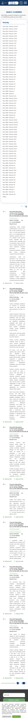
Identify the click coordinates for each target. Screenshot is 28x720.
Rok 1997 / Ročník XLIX (9, 96)
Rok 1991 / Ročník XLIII (9, 110)
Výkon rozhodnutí (14, 434)
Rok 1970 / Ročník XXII (9, 160)
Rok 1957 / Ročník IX (9, 192)
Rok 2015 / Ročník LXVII (10, 53)
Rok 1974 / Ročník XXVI (9, 151)
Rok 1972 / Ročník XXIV (9, 156)
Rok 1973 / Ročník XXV (9, 153)
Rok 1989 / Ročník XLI (9, 115)
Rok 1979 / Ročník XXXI (9, 139)
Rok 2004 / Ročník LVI (9, 79)
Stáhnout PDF (7, 283)
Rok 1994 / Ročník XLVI (9, 103)
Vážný (4, 196)
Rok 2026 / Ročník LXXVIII (10, 26)
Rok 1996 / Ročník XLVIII (10, 98)
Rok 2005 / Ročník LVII (9, 77)
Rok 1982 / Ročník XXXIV (10, 132)
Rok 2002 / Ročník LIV (9, 84)
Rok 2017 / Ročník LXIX (9, 48)
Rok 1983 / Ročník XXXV (10, 129)
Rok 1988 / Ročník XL (9, 117)
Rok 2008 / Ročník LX (9, 69)
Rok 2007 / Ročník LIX (9, 72)
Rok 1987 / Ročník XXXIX (10, 120)
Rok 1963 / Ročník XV (9, 177)
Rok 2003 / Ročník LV (9, 81)
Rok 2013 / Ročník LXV (9, 57)
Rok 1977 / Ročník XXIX (9, 144)
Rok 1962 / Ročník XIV (9, 180)
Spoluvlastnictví (13, 573)
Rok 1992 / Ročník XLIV (9, 108)
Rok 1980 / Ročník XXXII (10, 136)
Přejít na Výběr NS (13, 2)
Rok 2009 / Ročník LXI (9, 67)
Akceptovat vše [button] (16, 716)
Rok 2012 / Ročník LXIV (9, 60)
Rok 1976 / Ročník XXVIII (10, 146)
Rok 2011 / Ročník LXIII (9, 62)
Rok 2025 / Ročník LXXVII (10, 29)
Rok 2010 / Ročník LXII (9, 65)
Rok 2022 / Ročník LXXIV (10, 36)
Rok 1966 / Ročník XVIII (9, 170)
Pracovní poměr (13, 218)
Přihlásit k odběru (14, 700)
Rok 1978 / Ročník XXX (9, 141)
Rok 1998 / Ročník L (8, 93)
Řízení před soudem (14, 491)
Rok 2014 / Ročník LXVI (9, 55)
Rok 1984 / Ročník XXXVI (10, 127)
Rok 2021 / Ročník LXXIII (10, 38)
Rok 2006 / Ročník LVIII (9, 74)
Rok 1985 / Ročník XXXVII (10, 124)
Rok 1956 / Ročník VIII (9, 194)
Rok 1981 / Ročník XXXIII (10, 134)
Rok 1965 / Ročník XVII (9, 172)
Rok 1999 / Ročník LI (9, 91)
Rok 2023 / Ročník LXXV (10, 33)
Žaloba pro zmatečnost (15, 532)
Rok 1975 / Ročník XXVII (10, 148)
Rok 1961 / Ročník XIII (9, 182)
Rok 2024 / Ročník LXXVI (10, 31)
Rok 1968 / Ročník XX (9, 165)
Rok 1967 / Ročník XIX (9, 168)
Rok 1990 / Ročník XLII (9, 112)
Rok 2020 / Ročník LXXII (10, 41)
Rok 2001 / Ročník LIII (9, 86)
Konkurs (12, 295)
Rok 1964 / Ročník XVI (9, 175)
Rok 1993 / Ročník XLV (9, 105)
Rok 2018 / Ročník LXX (9, 45)
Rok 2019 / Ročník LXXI (9, 43)
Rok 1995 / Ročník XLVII (10, 100)
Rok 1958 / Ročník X (8, 189)
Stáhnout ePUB (18, 283)
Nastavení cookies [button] (7, 716)
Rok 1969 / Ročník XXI (9, 163)
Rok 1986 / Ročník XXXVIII (10, 122)
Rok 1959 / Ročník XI (9, 187)
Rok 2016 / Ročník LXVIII (10, 50)
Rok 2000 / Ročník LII (9, 89)
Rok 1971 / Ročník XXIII (9, 158)
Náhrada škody (13, 626)
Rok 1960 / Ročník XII (9, 184)
